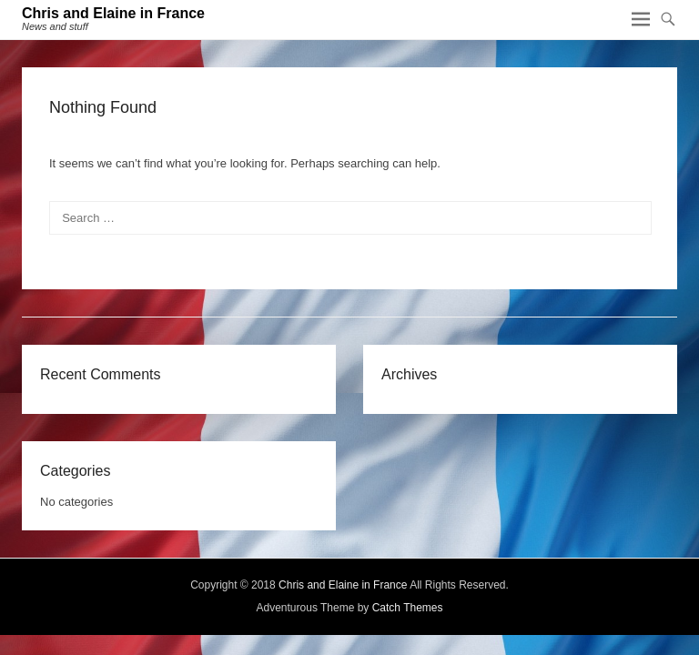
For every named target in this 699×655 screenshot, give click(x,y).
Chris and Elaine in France (113, 13)
